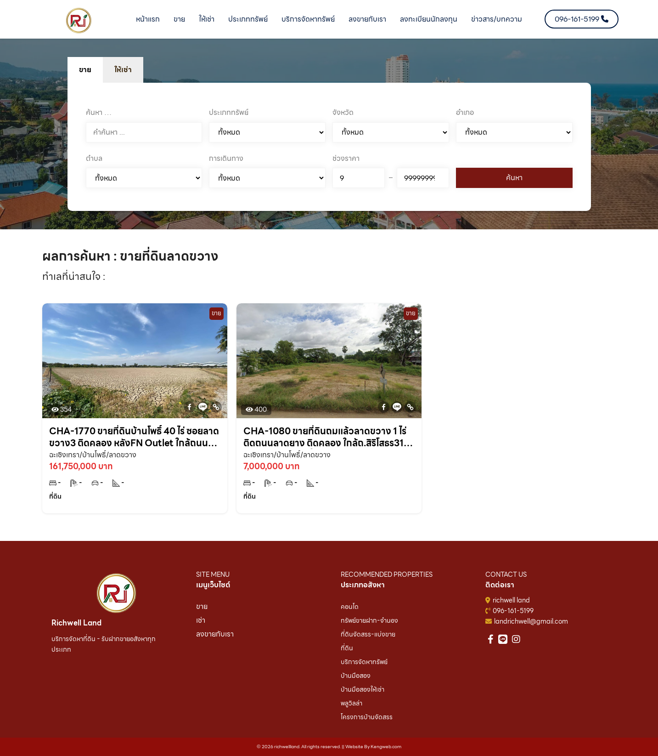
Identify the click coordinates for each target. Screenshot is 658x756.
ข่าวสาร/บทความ (496, 19)
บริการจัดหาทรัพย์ (308, 19)
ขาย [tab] (85, 69)
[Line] (202, 407)
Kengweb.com (386, 746)
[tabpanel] (329, 147)
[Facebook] (189, 407)
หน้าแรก (148, 19)
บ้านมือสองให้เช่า (362, 689)
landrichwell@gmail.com (531, 621)
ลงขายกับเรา (367, 19)
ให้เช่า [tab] (123, 69)
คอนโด (350, 607)
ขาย (179, 19)
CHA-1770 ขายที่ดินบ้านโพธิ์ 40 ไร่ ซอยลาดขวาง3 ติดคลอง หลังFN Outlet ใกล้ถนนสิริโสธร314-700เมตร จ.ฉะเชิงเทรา (134, 437)
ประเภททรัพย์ (248, 19)
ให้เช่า (206, 19)
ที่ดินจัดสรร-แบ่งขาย (368, 634)
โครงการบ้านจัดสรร (367, 717)
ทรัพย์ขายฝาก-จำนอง (369, 620)
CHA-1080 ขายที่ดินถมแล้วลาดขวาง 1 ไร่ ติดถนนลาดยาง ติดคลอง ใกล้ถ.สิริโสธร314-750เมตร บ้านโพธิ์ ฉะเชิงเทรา (328, 437)
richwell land (511, 600)
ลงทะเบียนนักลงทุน (428, 19)
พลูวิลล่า (351, 703)
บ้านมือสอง (356, 676)
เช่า (200, 620)
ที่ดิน (347, 648)
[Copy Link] (216, 407)
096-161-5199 (513, 611)
